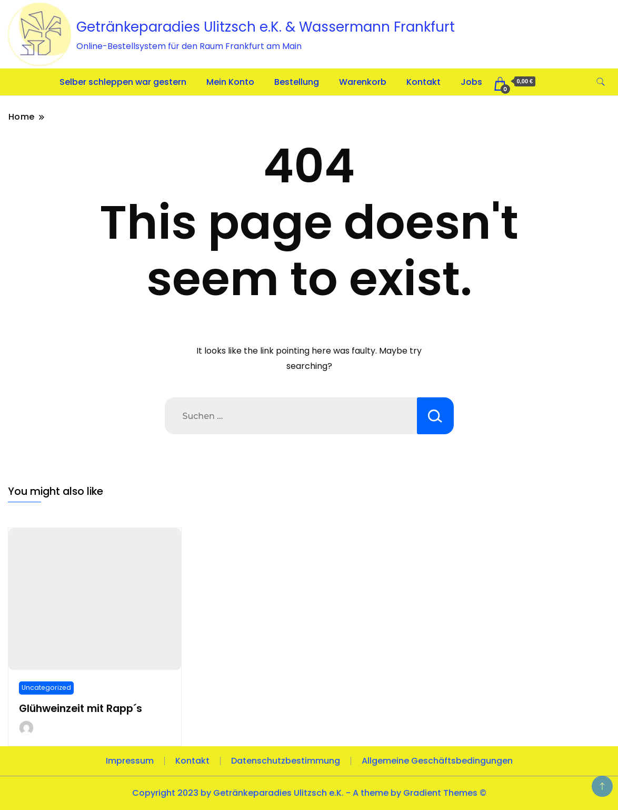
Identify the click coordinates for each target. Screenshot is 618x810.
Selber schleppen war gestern (122, 82)
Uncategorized (46, 687)
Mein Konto (230, 82)
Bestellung (296, 82)
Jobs (471, 82)
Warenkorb (362, 82)
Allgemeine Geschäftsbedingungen (437, 761)
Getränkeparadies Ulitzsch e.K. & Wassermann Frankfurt (265, 26)
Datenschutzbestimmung (285, 761)
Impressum (130, 761)
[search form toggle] (600, 82)
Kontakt (423, 82)
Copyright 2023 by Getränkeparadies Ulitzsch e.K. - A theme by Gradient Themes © (309, 793)
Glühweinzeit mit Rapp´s (80, 708)
